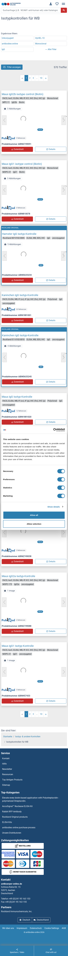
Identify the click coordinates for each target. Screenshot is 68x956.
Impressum (22, 928)
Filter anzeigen (12, 67)
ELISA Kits (7, 822)
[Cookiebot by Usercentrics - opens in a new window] (53, 430)
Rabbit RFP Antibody (12, 811)
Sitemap (6, 785)
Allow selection (34, 524)
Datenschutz (36, 928)
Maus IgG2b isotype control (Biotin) (22, 94)
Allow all (34, 515)
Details (50, 149)
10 (41, 78)
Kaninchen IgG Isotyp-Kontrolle (20, 295)
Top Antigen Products (12, 779)
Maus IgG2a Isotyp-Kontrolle (18, 576)
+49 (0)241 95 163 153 (19, 898)
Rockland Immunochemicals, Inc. (16, 911)
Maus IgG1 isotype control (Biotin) (22, 163)
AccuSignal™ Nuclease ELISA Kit (17, 806)
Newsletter (7, 769)
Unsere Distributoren (11, 833)
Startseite (7, 736)
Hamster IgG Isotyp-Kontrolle (19, 233)
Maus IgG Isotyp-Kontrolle (17, 396)
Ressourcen (7, 774)
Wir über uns (8, 928)
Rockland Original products (15, 817)
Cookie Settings (51, 928)
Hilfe (4, 763)
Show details (53, 506)
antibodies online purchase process (18, 827)
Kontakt (5, 758)
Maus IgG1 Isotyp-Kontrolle (18, 645)
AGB (64, 928)
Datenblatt (17, 149)
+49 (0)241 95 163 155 (16, 902)
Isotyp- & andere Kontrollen (27, 736)
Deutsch (24, 920)
